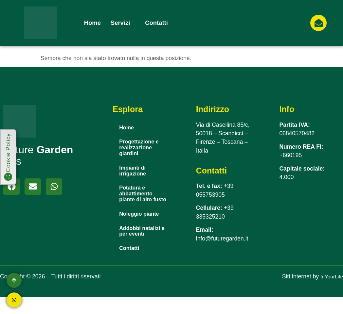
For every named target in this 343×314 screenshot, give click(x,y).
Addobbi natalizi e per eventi (142, 246)
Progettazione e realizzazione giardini (141, 149)
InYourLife (330, 293)
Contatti (156, 22)
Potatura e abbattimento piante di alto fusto (138, 203)
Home (92, 22)
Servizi (122, 22)
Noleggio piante (141, 227)
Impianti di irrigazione (134, 174)
